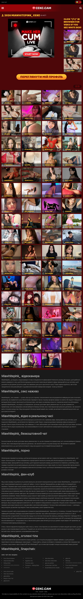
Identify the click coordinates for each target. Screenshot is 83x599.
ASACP (41, 592)
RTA (37, 592)
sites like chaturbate (51, 560)
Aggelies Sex (29, 560)
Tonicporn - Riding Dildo (32, 565)
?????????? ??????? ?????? (73, 563)
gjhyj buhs (7, 580)
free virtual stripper (9, 558)
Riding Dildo (7, 563)
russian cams (69, 567)
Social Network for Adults (52, 567)
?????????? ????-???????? (11, 565)
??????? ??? (28, 558)
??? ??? (27, 567)
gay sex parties (49, 563)
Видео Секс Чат (8, 578)
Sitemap (67, 560)
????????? (7, 567)
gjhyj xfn (67, 558)
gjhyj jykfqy (7, 576)
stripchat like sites (9, 560)
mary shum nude (8, 571)
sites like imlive (49, 558)
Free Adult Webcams (71, 565)
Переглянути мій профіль (41, 77)
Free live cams (29, 563)
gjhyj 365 (79, 571)
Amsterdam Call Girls (51, 565)
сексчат (4, 2)
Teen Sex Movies (8, 574)
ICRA (45, 592)
